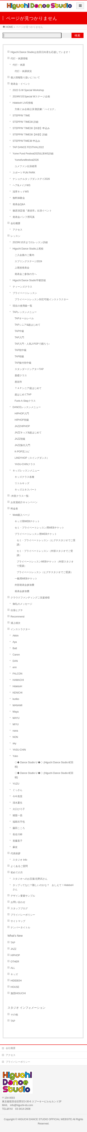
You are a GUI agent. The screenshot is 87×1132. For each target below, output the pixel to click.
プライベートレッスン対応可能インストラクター (41, 299)
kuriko (16, 699)
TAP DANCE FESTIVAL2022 (28, 147)
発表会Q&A (19, 204)
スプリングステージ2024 (28, 261)
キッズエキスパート (26, 489)
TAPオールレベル (24, 318)
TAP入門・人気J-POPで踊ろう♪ (32, 343)
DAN (15, 661)
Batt (15, 648)
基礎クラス (21, 375)
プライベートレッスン (25, 293)
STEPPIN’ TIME (21, 115)
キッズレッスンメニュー (26, 470)
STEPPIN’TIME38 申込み (26, 140)
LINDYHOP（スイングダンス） (32, 457)
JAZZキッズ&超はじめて (28, 432)
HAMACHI (18, 680)
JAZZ (14, 949)
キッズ (14, 974)
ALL (13, 968)
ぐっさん (17, 790)
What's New (15, 935)
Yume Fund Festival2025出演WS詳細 (33, 153)
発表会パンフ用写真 (24, 217)
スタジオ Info (20, 859)
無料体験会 (19, 198)
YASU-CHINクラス (25, 464)
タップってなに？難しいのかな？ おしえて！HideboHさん (43, 887)
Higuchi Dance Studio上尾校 (28, 248)
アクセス (17, 229)
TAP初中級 (20, 350)
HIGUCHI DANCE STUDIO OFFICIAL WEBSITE (45, 1119)
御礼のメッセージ (22, 604)
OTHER (15, 961)
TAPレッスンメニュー (25, 312)
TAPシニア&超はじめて (27, 324)
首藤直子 (17, 840)
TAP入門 (19, 337)
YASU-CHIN (19, 749)
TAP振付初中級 (23, 362)
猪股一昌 (17, 815)
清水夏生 (17, 802)
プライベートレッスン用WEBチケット (36, 534)
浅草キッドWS (21, 191)
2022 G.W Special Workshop (28, 90)
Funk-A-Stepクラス (25, 400)
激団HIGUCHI (18, 993)
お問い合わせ (18, 902)
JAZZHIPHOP (22, 426)
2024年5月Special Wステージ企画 (31, 96)
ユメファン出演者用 (26, 166)
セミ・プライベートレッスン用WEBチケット (39, 527)
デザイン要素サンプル (23, 895)
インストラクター (20, 629)
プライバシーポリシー (23, 914)
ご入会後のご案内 (24, 255)
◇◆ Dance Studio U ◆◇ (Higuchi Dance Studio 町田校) (44, 764)
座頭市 (18, 381)
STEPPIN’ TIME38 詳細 (25, 121)
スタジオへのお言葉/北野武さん (30, 878)
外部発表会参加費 (24, 584)
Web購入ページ (21, 515)
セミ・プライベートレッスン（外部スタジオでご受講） (45, 553)
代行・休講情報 (19, 58)
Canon (16, 654)
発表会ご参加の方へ (26, 274)
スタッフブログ (19, 908)
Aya (15, 642)
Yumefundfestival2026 (28, 160)
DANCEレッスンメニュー (27, 407)
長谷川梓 (17, 834)
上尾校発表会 (22, 267)
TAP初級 (19, 356)
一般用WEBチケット (26, 578)
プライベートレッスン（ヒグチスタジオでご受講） (45, 572)
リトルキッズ (22, 483)
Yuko (15, 756)
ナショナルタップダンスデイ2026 (31, 179)
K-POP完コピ (22, 451)
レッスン (15, 236)
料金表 (14, 508)
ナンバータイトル (20, 927)
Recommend (17, 616)
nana (15, 730)
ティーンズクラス (22, 286)
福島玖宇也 (19, 821)
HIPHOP (15, 955)
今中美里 (17, 796)
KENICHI (18, 692)
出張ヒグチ (17, 610)
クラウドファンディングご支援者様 (30, 597)
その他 (14, 1014)
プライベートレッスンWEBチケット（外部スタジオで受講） (45, 563)
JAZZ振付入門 (22, 445)
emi (15, 667)
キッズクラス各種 (24, 477)
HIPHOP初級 (22, 419)
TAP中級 (19, 331)
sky (14, 743)
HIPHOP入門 (22, 413)
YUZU (16, 783)
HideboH (17, 686)
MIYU (16, 724)
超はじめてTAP (23, 394)
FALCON (17, 673)
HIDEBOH (16, 980)
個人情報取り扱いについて (25, 77)
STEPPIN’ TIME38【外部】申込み (31, 128)
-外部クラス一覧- (20, 496)
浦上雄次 (15, 623)
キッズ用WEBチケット (27, 521)
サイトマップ (18, 921)
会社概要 (15, 223)
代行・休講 (19, 64)
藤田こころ (19, 828)
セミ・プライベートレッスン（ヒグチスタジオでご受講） (46, 542)
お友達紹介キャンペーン (24, 502)
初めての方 (17, 872)
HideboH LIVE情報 (23, 102)
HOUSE (15, 987)
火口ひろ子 (19, 809)
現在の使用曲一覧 (22, 305)
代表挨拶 (15, 853)
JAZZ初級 (20, 438)
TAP (13, 942)
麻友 (15, 847)
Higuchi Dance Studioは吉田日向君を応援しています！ (41, 52)
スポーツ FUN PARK (24, 172)
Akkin (16, 635)
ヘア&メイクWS (21, 185)
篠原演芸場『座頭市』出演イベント (32, 210)
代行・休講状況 (23, 71)
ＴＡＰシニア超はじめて (28, 388)
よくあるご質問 (19, 866)
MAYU (16, 718)
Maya (16, 711)
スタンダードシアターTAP (29, 369)
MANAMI (17, 705)
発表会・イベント (20, 83)
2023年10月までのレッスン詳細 (30, 242)
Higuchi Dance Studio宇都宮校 (29, 280)
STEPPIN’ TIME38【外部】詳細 (30, 134)
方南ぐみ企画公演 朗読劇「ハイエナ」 (36, 109)
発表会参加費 (22, 591)
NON (15, 737)
